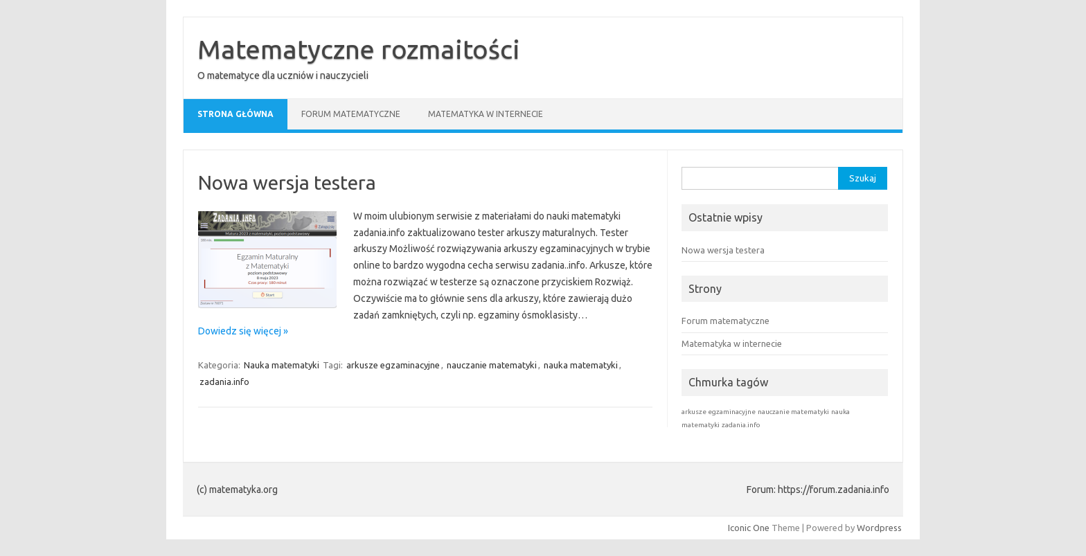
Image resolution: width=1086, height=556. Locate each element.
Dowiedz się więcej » (243, 331)
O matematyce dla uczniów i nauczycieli (282, 75)
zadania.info (224, 381)
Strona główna (235, 113)
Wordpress (879, 527)
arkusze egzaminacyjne (393, 365)
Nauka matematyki (281, 365)
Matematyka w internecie (485, 113)
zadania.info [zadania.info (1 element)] (741, 425)
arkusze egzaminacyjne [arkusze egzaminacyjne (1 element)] (719, 411)
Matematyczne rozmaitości (358, 49)
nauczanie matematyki (492, 365)
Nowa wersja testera (287, 182)
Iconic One (748, 527)
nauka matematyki (581, 365)
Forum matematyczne (350, 113)
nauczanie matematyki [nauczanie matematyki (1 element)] (793, 411)
